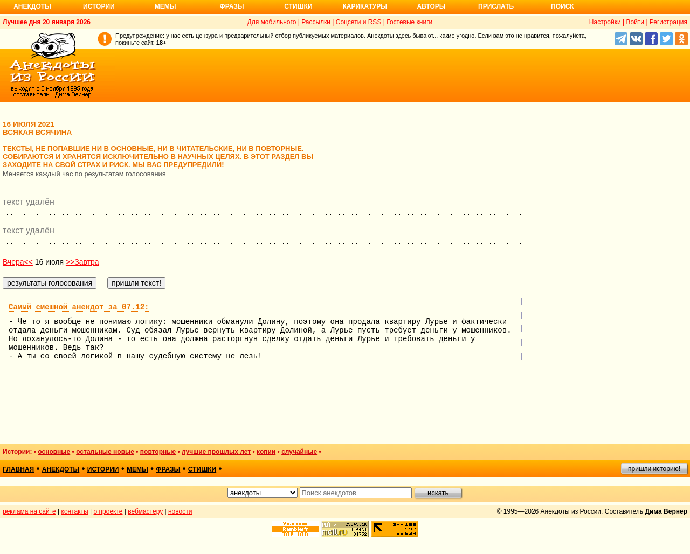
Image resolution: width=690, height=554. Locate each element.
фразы (168, 469)
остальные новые (105, 451)
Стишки (298, 6)
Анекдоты (32, 6)
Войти (635, 22)
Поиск (562, 6)
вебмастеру (145, 511)
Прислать (496, 6)
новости (180, 511)
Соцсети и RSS (359, 22)
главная (18, 469)
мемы (137, 469)
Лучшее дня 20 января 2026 (47, 22)
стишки (202, 469)
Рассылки (315, 22)
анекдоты (61, 469)
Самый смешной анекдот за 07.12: (79, 307)
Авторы (431, 6)
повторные (158, 451)
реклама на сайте (29, 511)
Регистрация (668, 22)
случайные (299, 451)
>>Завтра (82, 262)
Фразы (231, 6)
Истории (99, 6)
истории (103, 469)
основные (54, 451)
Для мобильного (271, 22)
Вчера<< (18, 262)
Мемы (165, 6)
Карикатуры (364, 6)
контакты (74, 511)
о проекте (108, 511)
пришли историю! (654, 469)
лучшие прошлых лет (216, 451)
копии (266, 451)
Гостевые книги (409, 22)
